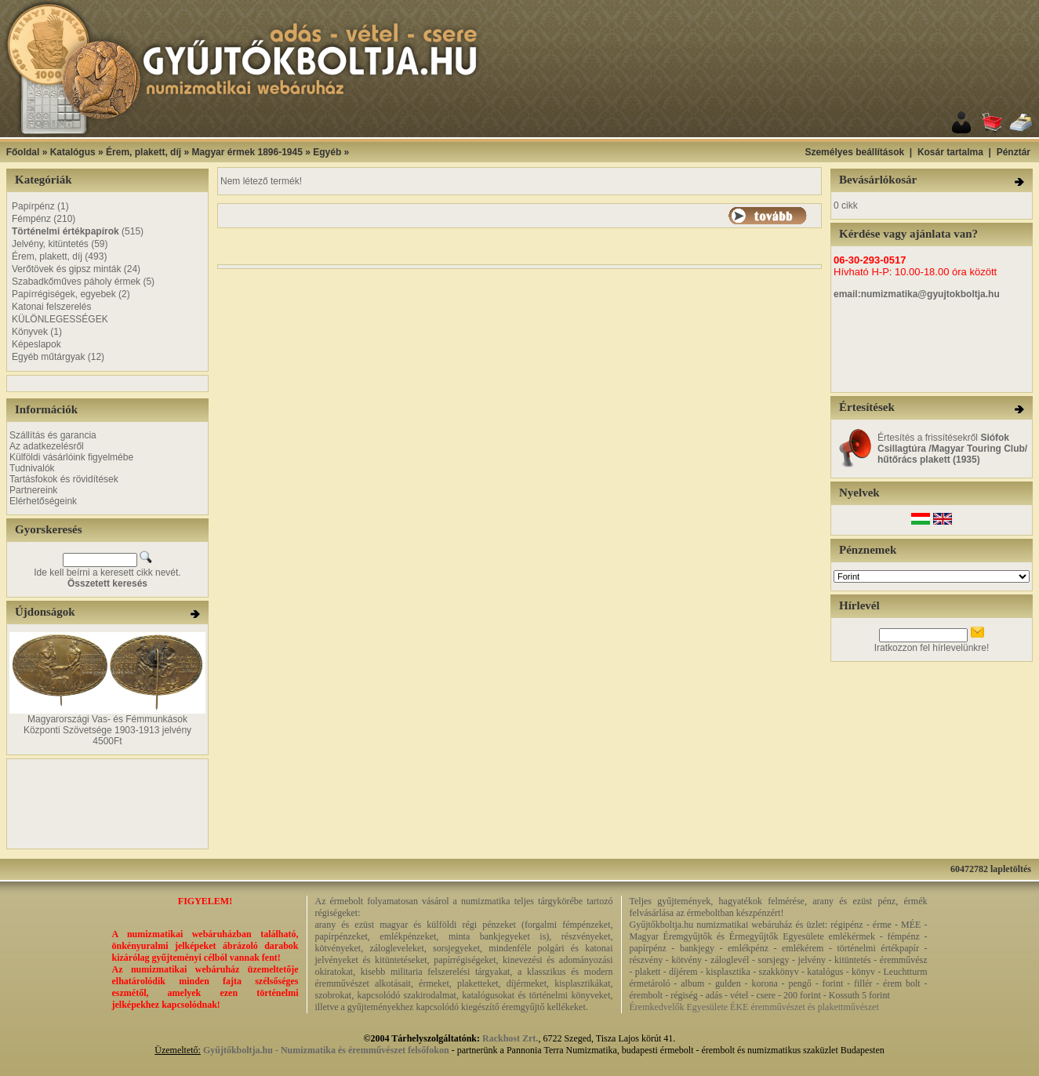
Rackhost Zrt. (510, 1038)
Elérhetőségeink (43, 501)
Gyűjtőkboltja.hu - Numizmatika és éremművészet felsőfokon (326, 1050)
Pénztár (1013, 152)
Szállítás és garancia (52, 435)
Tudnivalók (32, 468)
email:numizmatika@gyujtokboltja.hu (917, 294)
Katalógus (73, 152)
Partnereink (33, 490)
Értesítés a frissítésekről (952, 448)
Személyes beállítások (854, 152)
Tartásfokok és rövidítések (63, 479)
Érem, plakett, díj (143, 152)
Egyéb (327, 152)
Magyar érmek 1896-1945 (246, 152)
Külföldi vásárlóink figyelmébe (71, 457)
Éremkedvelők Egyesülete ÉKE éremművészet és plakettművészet (754, 1006)
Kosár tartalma (950, 152)
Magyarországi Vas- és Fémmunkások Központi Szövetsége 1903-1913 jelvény (107, 725)
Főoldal (23, 152)
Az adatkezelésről (46, 446)
